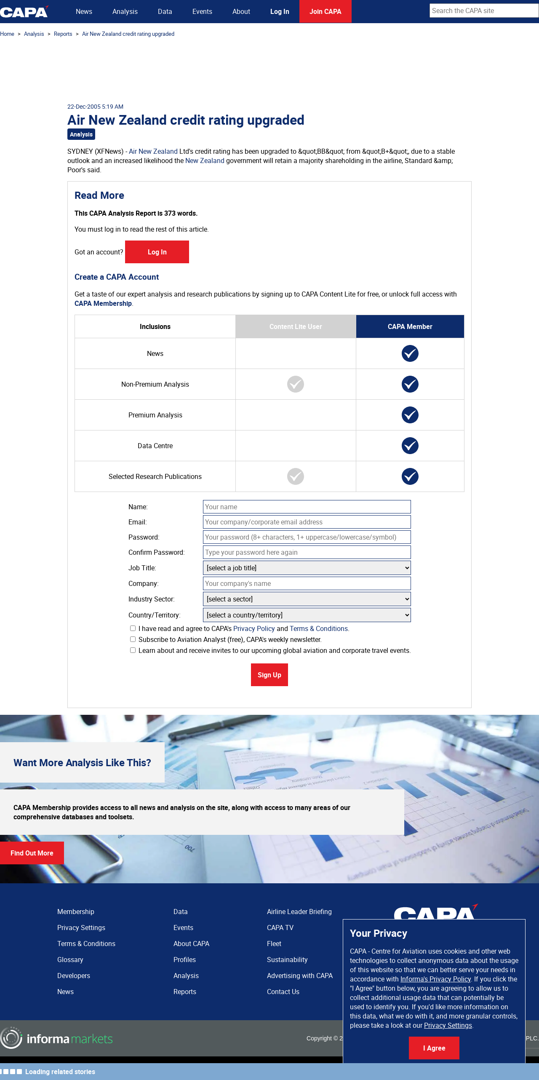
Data (165, 11)
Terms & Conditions (319, 628)
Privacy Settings (448, 1025)
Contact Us (283, 991)
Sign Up (269, 674)
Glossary (70, 959)
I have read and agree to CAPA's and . (240, 628)
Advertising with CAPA (300, 975)
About (241, 11)
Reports (63, 33)
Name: (138, 506)
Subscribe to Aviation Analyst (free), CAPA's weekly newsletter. (226, 639)
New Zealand (204, 160)
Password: (144, 537)
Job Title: (142, 567)
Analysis (125, 11)
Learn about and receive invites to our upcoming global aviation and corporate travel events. (270, 650)
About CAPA (191, 943)
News (84, 11)
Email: (137, 522)
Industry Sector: (151, 599)
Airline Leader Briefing (299, 911)
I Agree (434, 1048)
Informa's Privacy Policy (435, 979)
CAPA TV (280, 927)
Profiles (184, 959)
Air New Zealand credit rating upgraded (128, 33)
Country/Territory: (154, 615)
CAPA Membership (103, 303)
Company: (143, 583)
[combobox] (484, 10)
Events (202, 11)
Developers (73, 975)
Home (7, 33)
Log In (279, 11)
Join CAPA (326, 11)
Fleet (274, 943)
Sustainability (287, 959)
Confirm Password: (156, 552)
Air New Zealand (153, 151)
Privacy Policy (254, 628)
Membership (75, 911)
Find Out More (32, 853)
